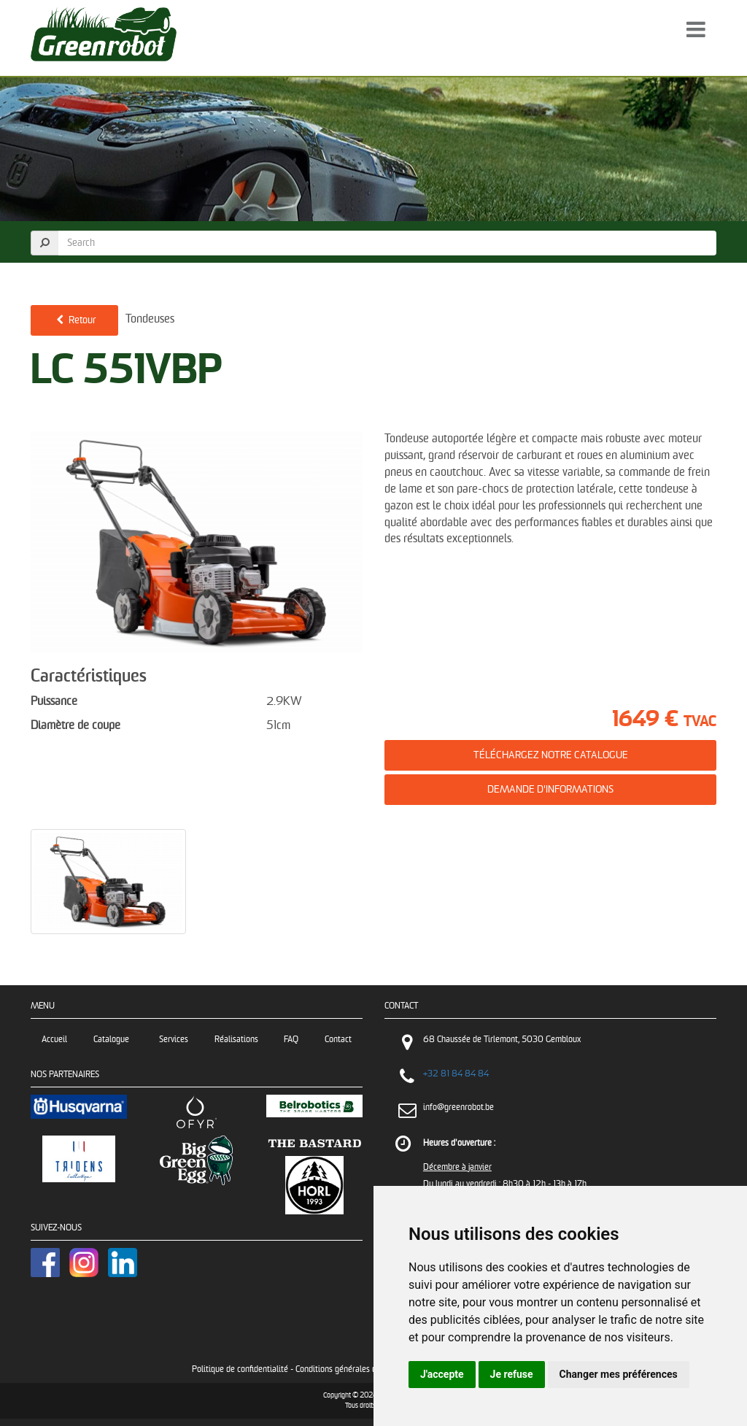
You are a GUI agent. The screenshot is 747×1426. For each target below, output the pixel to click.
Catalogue (113, 1039)
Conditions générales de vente (349, 1369)
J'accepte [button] (442, 1374)
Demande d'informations (550, 789)
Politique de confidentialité (240, 1369)
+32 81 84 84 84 (456, 1074)
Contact (338, 1039)
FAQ (291, 1039)
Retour (74, 320)
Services (173, 1039)
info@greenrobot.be (458, 1107)
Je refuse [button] (511, 1374)
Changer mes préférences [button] (619, 1374)
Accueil (54, 1039)
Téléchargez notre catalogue (550, 755)
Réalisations (236, 1039)
